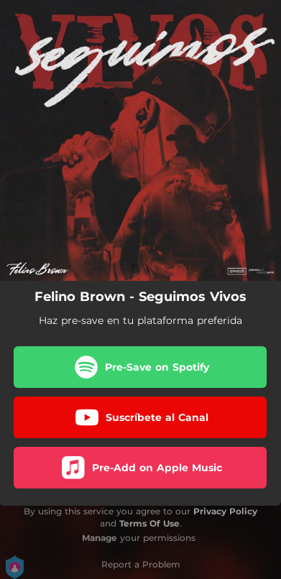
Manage (99, 537)
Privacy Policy (225, 511)
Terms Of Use (149, 523)
